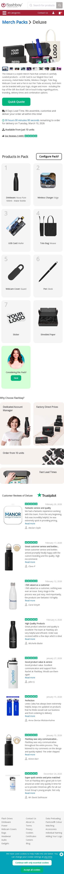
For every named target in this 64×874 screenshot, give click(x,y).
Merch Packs (15, 22)
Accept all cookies (32, 869)
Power (4, 825)
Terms (29, 825)
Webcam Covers (8, 829)
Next (16, 378)
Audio (4, 839)
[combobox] (41, 5)
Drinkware (6, 822)
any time (48, 856)
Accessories (51, 829)
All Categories (11, 13)
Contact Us (43, 12)
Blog (28, 843)
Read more (30, 523)
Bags (3, 832)
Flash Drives (7, 818)
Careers (29, 839)
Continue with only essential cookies (32, 862)
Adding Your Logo (54, 836)
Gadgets (5, 843)
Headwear (6, 836)
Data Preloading (53, 818)
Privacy (29, 829)
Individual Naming (54, 832)
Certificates (31, 836)
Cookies (29, 832)
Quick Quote (16, 102)
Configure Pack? (49, 156)
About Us (30, 822)
